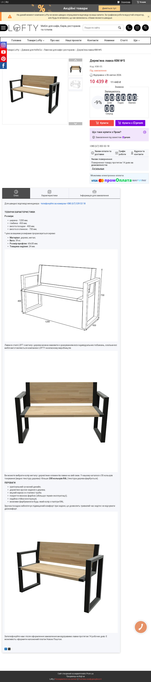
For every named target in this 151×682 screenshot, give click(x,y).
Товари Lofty (34, 40)
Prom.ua (90, 674)
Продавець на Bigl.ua (75, 676)
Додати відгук (145, 27)
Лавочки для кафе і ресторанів (59, 50)
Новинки (109, 40)
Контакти (92, 40)
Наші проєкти (73, 40)
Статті (124, 40)
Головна (16, 40)
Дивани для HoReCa (31, 50)
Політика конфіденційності (90, 679)
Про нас (54, 40)
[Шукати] (119, 28)
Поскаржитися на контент (66, 679)
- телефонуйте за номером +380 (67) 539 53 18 (62, 203)
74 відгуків (125, 2)
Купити (104, 123)
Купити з (132, 123)
